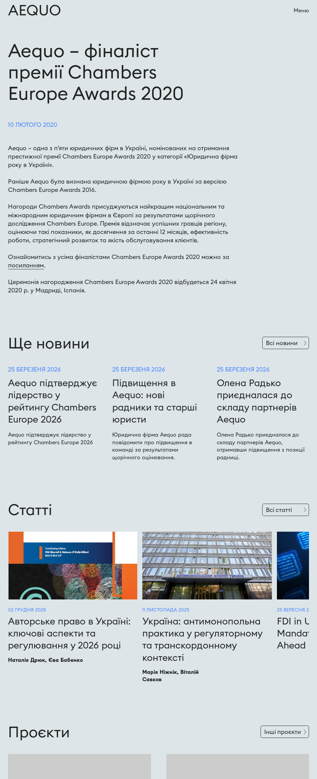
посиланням (26, 265)
